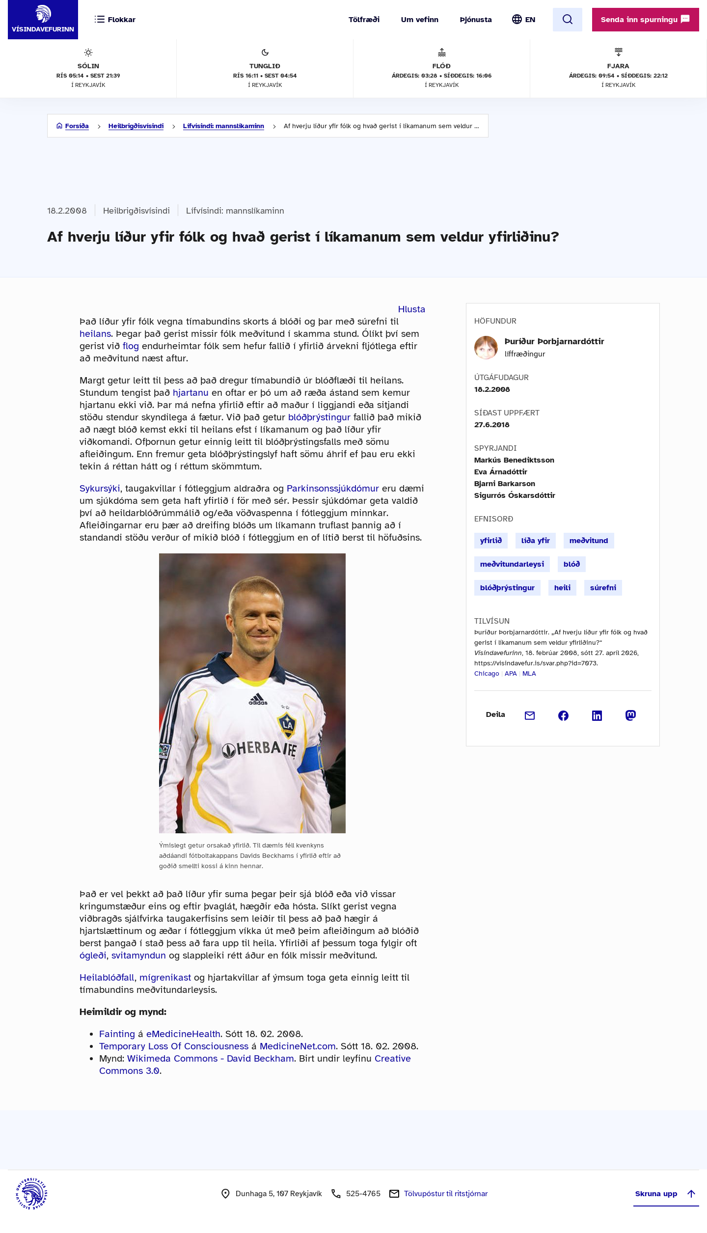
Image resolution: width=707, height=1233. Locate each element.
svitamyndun (138, 955)
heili (562, 588)
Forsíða (77, 126)
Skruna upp (666, 1194)
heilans (95, 334)
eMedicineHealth (183, 1034)
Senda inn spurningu (645, 19)
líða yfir (535, 541)
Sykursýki (100, 488)
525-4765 (363, 1194)
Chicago (486, 673)
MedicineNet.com (298, 1046)
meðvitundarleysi (512, 564)
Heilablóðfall (107, 977)
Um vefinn (419, 20)
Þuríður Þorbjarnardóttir (554, 341)
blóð (572, 564)
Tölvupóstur (446, 1194)
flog (131, 346)
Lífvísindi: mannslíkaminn (223, 126)
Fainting (117, 1034)
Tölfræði (364, 20)
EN (530, 20)
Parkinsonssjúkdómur (333, 488)
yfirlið (491, 541)
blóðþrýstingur (319, 417)
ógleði (93, 955)
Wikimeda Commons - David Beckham (210, 1058)
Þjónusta (476, 20)
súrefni (603, 588)
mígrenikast (165, 977)
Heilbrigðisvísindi (136, 126)
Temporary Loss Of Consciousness (173, 1046)
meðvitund (589, 541)
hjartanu (191, 392)
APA (511, 673)
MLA (529, 673)
